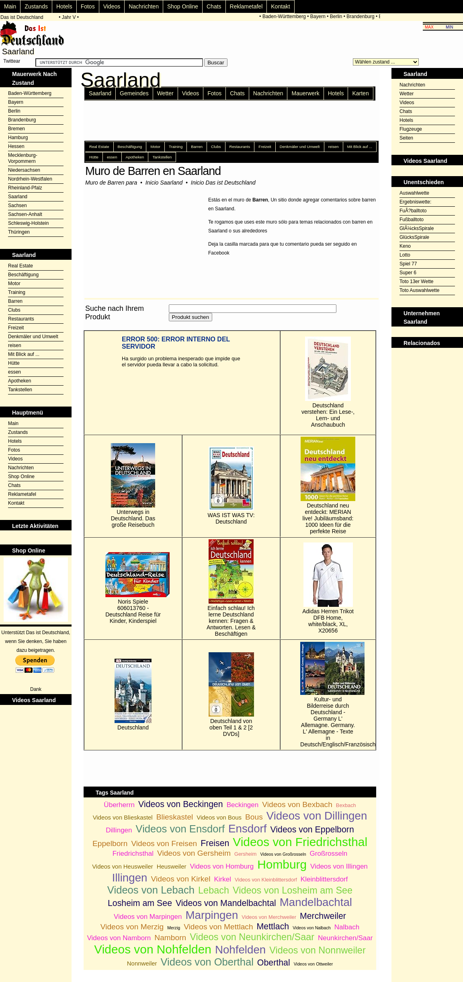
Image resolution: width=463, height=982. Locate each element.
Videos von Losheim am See (292, 890)
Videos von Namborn (119, 938)
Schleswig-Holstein (28, 223)
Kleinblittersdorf (324, 879)
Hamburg (18, 137)
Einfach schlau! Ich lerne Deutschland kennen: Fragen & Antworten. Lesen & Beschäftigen (231, 588)
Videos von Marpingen (148, 916)
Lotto (404, 255)
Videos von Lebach (151, 890)
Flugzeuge (410, 129)
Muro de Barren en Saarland (153, 170)
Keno (405, 246)
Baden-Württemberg (285, 16)
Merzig (173, 927)
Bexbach (346, 805)
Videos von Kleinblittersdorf (266, 880)
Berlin (338, 16)
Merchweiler (323, 916)
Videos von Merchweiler (269, 917)
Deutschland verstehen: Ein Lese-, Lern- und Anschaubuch (327, 382)
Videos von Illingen (339, 866)
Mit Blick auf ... (23, 354)
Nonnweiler (142, 963)
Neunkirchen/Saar (345, 938)
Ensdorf (247, 828)
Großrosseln (329, 853)
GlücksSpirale (414, 237)
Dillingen (119, 830)
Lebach (213, 890)
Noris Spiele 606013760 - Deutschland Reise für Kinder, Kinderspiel (133, 588)
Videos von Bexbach (297, 804)
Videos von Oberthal (206, 962)
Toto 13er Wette (416, 281)
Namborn (170, 937)
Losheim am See (140, 903)
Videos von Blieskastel (123, 817)
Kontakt (280, 6)
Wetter (165, 93)
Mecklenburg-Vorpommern (22, 158)
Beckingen (243, 805)
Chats (214, 6)
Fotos (88, 6)
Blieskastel (174, 817)
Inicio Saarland (164, 182)
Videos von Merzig (132, 926)
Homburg (282, 864)
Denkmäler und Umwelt (33, 336)
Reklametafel (246, 6)
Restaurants (21, 319)
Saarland (17, 196)
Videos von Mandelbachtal (226, 903)
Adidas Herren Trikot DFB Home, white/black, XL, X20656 (328, 588)
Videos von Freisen (164, 843)
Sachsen (17, 205)
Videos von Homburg (222, 866)
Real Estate (20, 266)
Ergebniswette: (415, 202)
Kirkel (222, 879)
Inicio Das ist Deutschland (223, 182)
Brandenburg (362, 16)
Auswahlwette (414, 193)
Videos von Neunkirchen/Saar (252, 937)
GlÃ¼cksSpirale (416, 228)
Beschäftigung (23, 274)
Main (10, 6)
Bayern (319, 16)
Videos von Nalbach (312, 927)
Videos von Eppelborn (312, 829)
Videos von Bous (219, 817)
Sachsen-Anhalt (25, 214)
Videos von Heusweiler (122, 866)
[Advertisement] (427, 368)
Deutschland (133, 695)
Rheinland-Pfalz (25, 188)
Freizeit (16, 328)
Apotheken (19, 381)
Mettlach (273, 926)
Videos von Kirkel (181, 879)
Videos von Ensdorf (180, 828)
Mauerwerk (305, 93)
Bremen (16, 128)
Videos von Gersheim (194, 853)
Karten (360, 93)
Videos (112, 6)
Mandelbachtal (316, 902)
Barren (15, 301)
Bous (254, 817)
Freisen (215, 843)
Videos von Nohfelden (152, 949)
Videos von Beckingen (180, 804)
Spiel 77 (408, 264)
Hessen (16, 146)
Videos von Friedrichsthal (300, 841)
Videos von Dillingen (316, 815)
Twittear (11, 61)
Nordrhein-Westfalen (30, 179)
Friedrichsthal (133, 853)
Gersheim (245, 854)
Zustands (36, 6)
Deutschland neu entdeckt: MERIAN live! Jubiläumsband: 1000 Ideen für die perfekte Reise (328, 485)
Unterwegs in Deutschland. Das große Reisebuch (133, 485)
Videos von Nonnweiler (317, 950)
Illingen (130, 877)
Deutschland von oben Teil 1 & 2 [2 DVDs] (231, 694)
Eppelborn (109, 843)
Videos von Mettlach (218, 926)
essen (14, 372)
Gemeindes (134, 93)
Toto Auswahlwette (419, 290)
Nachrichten (144, 6)
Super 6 (407, 272)
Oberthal (273, 963)
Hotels (64, 6)
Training (16, 292)
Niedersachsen (24, 170)
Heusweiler (171, 866)
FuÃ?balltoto (412, 211)
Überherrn (119, 805)
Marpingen (211, 915)
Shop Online (182, 6)
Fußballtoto (411, 219)
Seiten (406, 138)
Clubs (14, 310)
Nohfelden (240, 949)
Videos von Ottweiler (313, 963)
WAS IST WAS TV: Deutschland (231, 485)
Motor (14, 283)
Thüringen (19, 232)
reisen (14, 345)
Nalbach (347, 927)
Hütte (14, 363)
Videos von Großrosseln (283, 854)
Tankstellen (20, 389)
